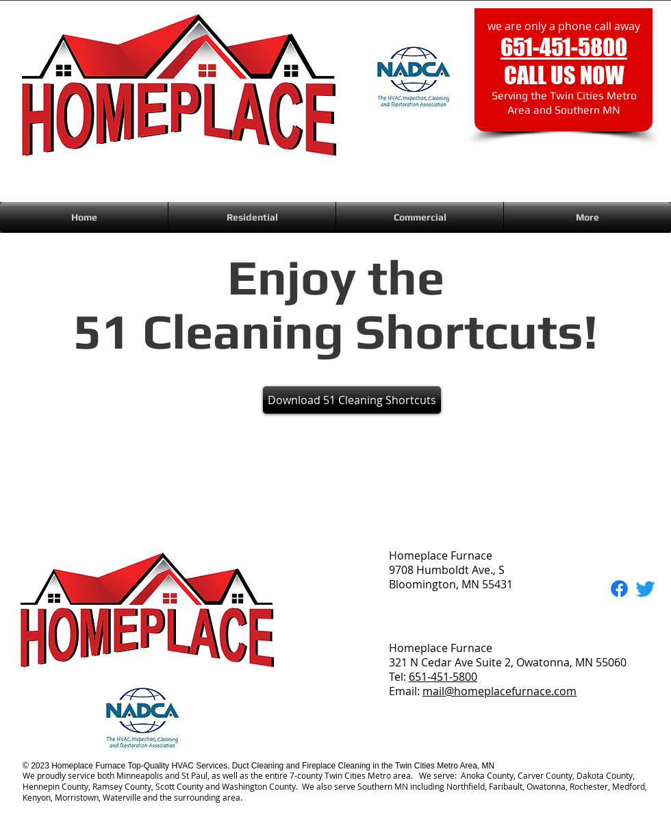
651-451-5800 (443, 676)
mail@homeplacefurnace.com (499, 691)
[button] (252, 217)
